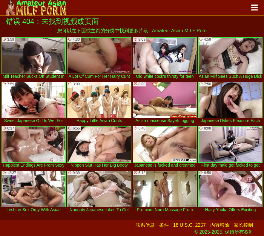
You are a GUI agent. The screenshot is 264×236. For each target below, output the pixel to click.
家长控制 (243, 225)
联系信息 (145, 225)
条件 (164, 225)
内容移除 (219, 225)
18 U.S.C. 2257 (189, 225)
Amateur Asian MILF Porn (179, 30)
